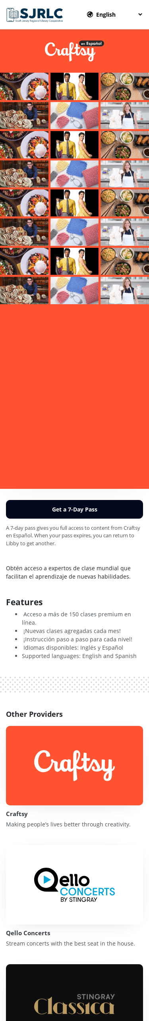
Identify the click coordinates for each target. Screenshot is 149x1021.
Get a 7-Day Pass (74, 509)
